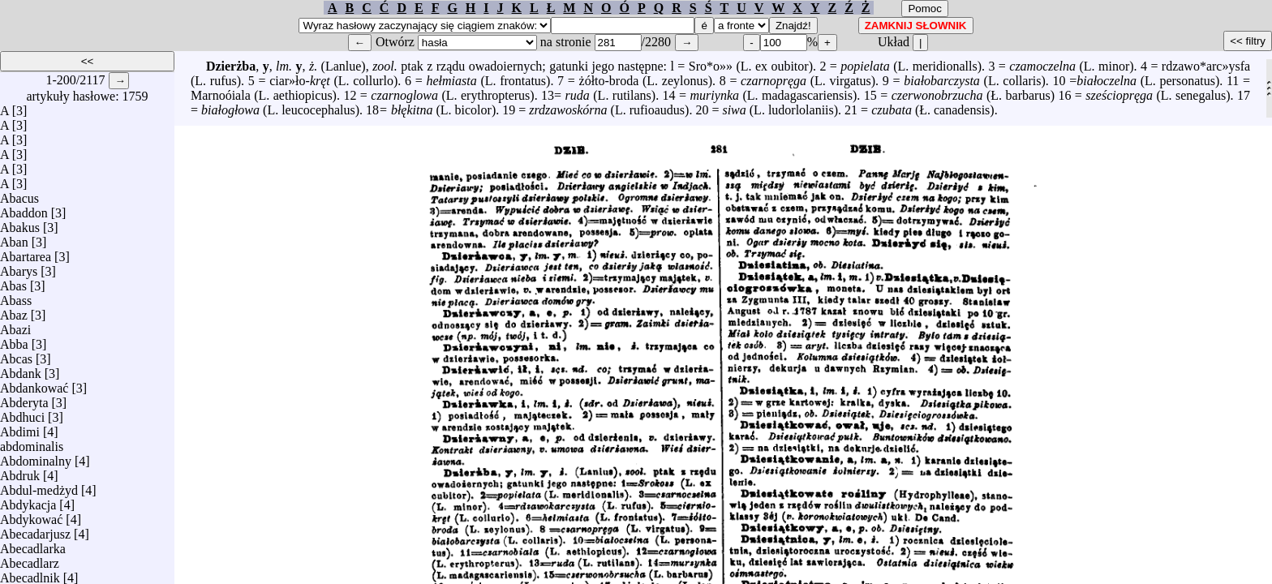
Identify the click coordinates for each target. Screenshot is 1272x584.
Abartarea (25, 253)
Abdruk (20, 472)
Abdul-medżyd (39, 486)
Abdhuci (22, 413)
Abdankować (34, 384)
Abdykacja (28, 501)
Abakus (20, 223)
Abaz (14, 311)
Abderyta (24, 399)
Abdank (20, 369)
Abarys (18, 267)
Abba (14, 340)
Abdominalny (35, 457)
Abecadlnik (30, 574)
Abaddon (24, 209)
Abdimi (20, 428)
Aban (14, 238)
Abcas (16, 355)
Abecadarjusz (35, 530)
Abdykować (31, 515)
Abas (13, 282)
